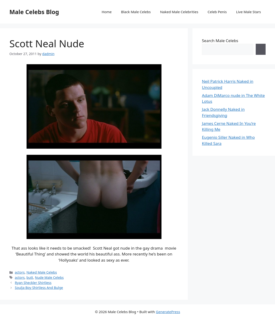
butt (30, 277)
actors (20, 272)
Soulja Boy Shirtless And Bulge (39, 287)
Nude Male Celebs (49, 277)
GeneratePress (168, 311)
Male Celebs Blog (34, 12)
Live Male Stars (248, 11)
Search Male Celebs (220, 40)
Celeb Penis (217, 11)
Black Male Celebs (136, 11)
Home (107, 11)
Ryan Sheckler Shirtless (33, 282)
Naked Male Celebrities (179, 11)
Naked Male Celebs (42, 272)
